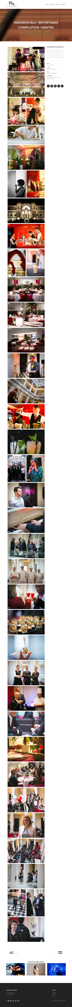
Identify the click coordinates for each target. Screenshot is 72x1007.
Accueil (43, 4)
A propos (49, 4)
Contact (63, 4)
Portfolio (56, 4)
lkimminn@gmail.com (10, 992)
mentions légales (9, 994)
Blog (53, 995)
